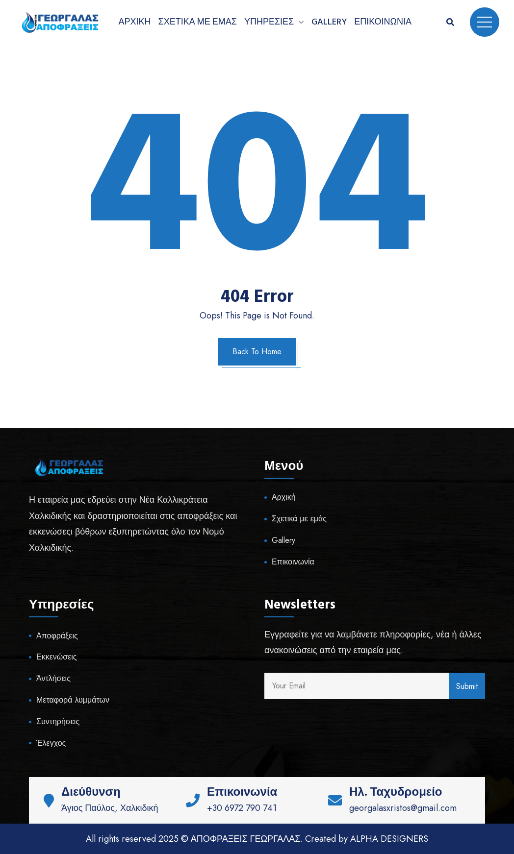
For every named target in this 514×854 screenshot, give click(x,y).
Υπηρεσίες (269, 22)
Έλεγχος (51, 743)
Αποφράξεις (57, 635)
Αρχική (135, 22)
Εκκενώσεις (56, 656)
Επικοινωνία (382, 22)
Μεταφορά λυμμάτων (72, 700)
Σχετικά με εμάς (197, 22)
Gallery (329, 22)
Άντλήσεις (53, 678)
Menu (484, 22)
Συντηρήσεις (57, 721)
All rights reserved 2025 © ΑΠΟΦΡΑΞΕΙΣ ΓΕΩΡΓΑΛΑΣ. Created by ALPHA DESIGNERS (257, 838)
